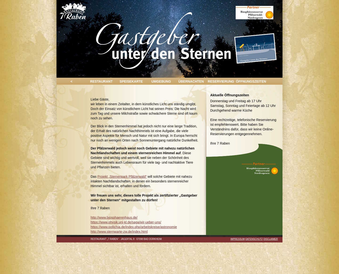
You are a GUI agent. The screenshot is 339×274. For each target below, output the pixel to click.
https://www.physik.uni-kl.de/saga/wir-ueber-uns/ (126, 222)
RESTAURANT (101, 81)
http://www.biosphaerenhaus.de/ (114, 217)
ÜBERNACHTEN (191, 81)
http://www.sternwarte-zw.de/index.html (119, 232)
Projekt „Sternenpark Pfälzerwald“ (122, 176)
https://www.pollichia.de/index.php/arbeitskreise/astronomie (134, 227)
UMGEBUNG (161, 81)
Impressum (237, 239)
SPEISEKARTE (131, 81)
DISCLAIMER (270, 239)
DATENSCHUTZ (254, 239)
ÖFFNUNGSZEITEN (251, 81)
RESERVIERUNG (221, 81)
